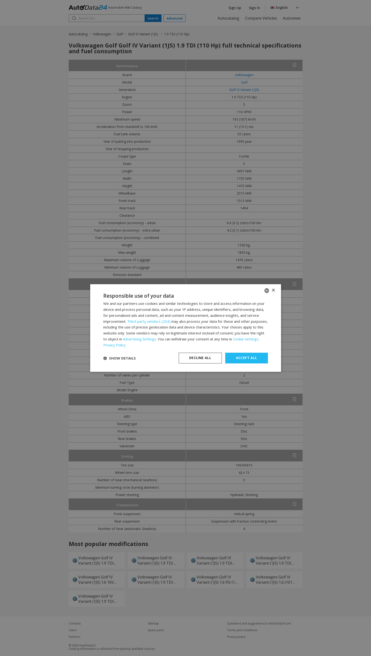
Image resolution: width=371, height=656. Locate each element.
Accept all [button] (246, 358)
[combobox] (266, 290)
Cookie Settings (245, 339)
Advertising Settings (139, 339)
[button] (119, 358)
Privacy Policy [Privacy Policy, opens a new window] (114, 345)
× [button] (273, 290)
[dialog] (185, 328)
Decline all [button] (200, 358)
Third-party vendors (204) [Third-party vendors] (148, 321)
